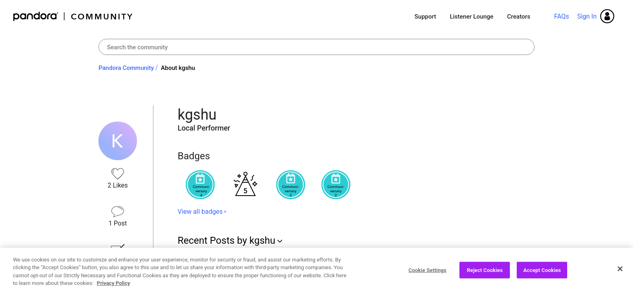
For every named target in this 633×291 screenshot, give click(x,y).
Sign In (587, 16)
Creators (518, 16)
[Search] (316, 47)
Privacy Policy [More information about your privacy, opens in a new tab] (113, 286)
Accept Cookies (542, 273)
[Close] (620, 271)
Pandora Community (73, 16)
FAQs (561, 16)
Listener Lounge (471, 16)
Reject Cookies (485, 273)
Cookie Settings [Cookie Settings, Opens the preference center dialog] (427, 273)
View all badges (200, 211)
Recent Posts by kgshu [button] (226, 240)
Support (425, 16)
